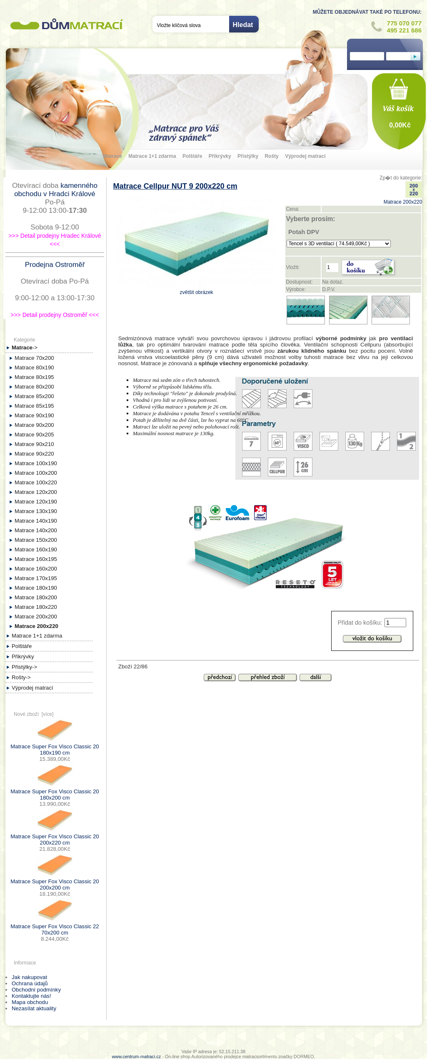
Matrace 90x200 (34, 425)
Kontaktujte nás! (31, 996)
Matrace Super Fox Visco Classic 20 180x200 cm (54, 791)
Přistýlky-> (24, 667)
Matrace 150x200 (36, 540)
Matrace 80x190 (34, 367)
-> (24, 347)
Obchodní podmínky (36, 990)
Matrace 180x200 (36, 597)
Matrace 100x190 (36, 463)
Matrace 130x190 (36, 511)
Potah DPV (303, 232)
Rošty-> (21, 677)
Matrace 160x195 (36, 559)
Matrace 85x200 (34, 396)
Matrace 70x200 (34, 358)
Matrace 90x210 (34, 444)
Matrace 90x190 (34, 415)
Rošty (271, 156)
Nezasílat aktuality (34, 1008)
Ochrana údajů (30, 983)
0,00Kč (400, 125)
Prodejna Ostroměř (55, 265)
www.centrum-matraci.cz (136, 1056)
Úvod (213, 1043)
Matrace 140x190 (36, 521)
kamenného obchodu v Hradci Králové (55, 190)
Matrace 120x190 (36, 501)
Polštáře (192, 156)
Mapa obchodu (30, 1002)
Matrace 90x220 (34, 454)
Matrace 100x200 (36, 473)
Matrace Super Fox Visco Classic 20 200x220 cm (54, 836)
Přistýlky (247, 156)
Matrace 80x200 (34, 387)
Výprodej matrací (305, 156)
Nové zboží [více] (33, 714)
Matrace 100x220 (36, 482)
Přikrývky (220, 156)
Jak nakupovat (29, 977)
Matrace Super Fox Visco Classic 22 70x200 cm (54, 926)
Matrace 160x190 (36, 549)
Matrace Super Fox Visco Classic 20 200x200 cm (54, 881)
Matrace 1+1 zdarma (152, 156)
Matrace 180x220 (36, 607)
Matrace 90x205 (34, 434)
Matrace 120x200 (36, 492)
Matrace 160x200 (36, 569)
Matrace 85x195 (34, 406)
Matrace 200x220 (403, 199)
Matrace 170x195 (36, 578)
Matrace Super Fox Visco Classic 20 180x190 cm (54, 746)
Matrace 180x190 (36, 588)
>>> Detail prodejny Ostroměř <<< (54, 314)
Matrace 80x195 (34, 377)
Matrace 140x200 (36, 530)
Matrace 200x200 (36, 616)
